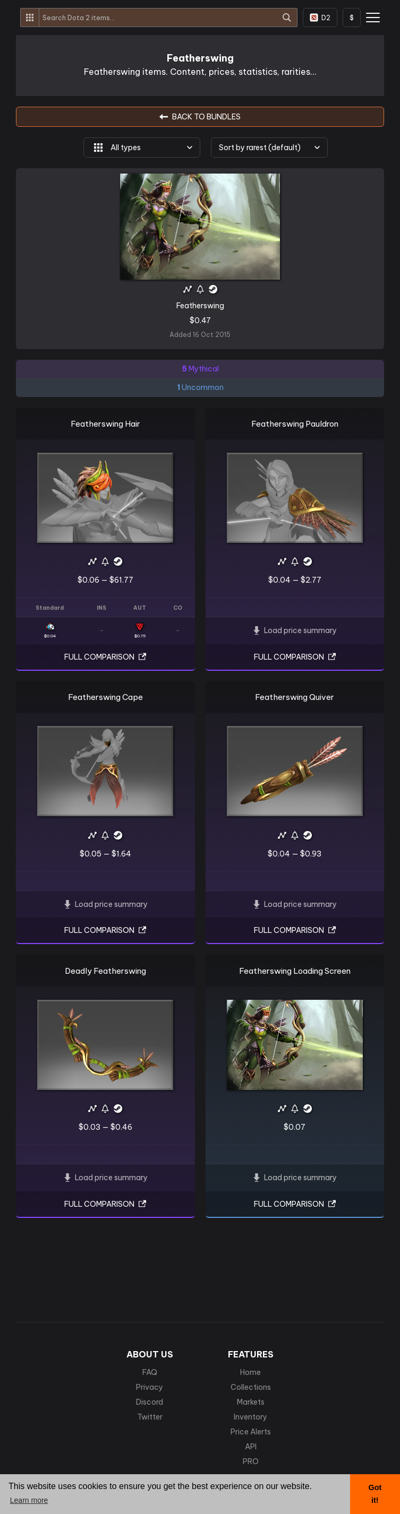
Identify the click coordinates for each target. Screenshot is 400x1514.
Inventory (250, 1417)
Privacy (149, 1387)
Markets (251, 1402)
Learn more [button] (29, 1500)
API (251, 1446)
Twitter (150, 1417)
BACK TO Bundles (200, 117)
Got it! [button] (374, 1493)
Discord (149, 1402)
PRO (251, 1461)
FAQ (149, 1372)
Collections (251, 1387)
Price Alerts (251, 1432)
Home (250, 1372)
